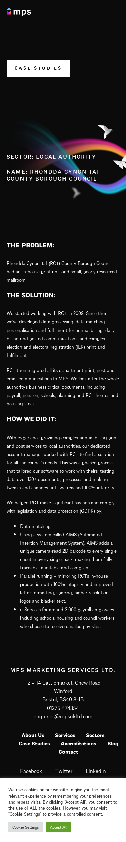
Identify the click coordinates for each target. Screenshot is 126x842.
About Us (33, 735)
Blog (112, 743)
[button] (114, 13)
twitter (63, 770)
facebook (31, 770)
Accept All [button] (58, 827)
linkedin (96, 770)
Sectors (95, 735)
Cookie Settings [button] (25, 827)
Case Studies (38, 67)
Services (65, 735)
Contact (68, 751)
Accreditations (78, 743)
